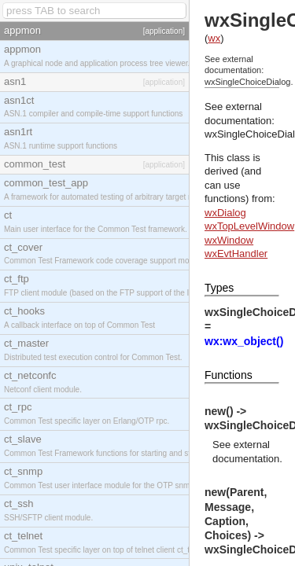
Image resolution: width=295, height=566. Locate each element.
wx (214, 38)
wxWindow (229, 240)
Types (219, 287)
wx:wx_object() (244, 341)
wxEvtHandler (236, 253)
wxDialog (225, 213)
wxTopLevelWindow (249, 226)
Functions (229, 375)
